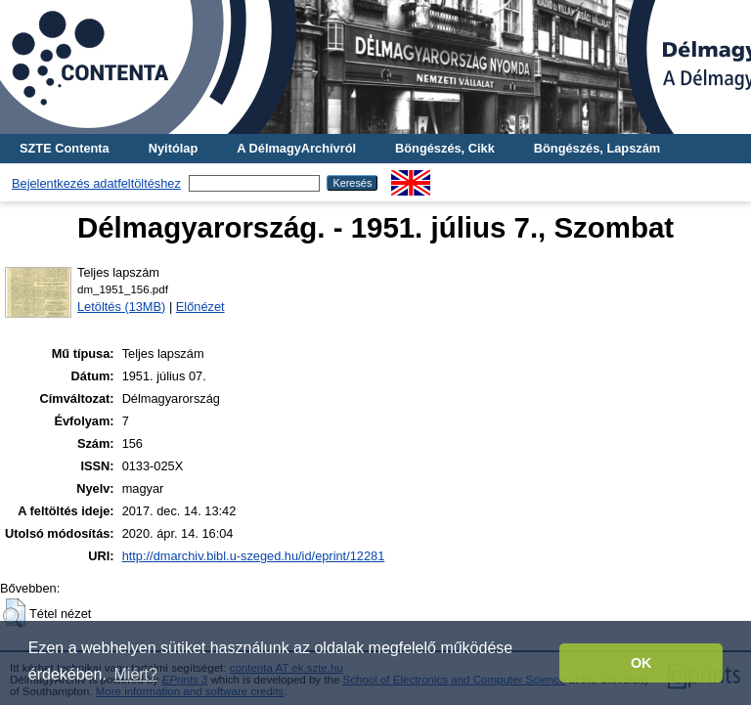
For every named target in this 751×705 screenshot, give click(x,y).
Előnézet (200, 306)
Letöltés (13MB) (121, 306)
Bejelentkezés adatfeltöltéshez (96, 183)
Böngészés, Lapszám (597, 148)
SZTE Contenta (65, 148)
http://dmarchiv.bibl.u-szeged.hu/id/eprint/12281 (253, 556)
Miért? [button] (135, 674)
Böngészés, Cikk (445, 148)
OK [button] (641, 663)
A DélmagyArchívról (296, 148)
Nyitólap (173, 148)
